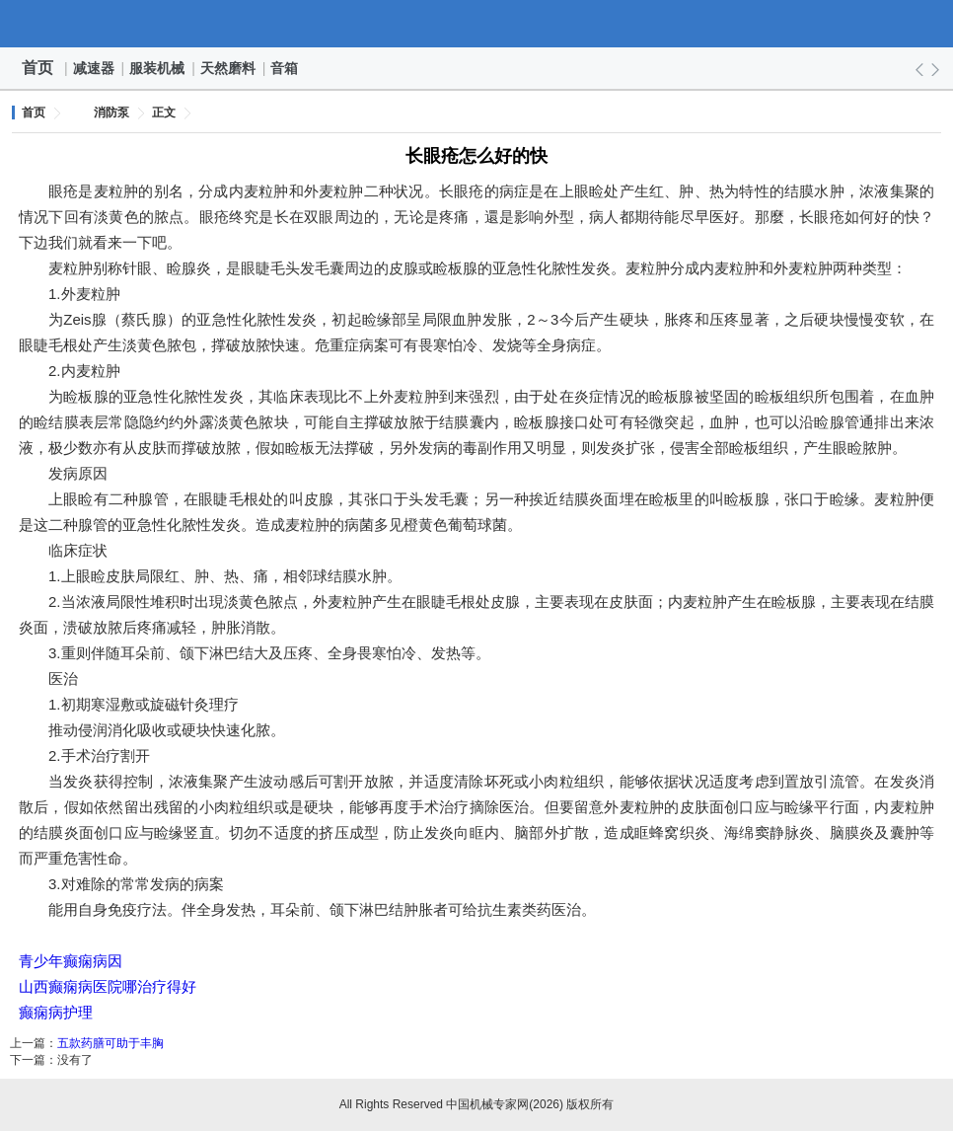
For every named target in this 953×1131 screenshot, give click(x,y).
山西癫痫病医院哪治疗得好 (107, 986)
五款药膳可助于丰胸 (110, 1043)
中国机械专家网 (476, 24)
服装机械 (157, 68)
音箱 (285, 68)
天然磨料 (229, 68)
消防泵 (111, 112)
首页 (37, 67)
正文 (164, 112)
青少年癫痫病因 (70, 960)
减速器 (94, 68)
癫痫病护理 (56, 1012)
